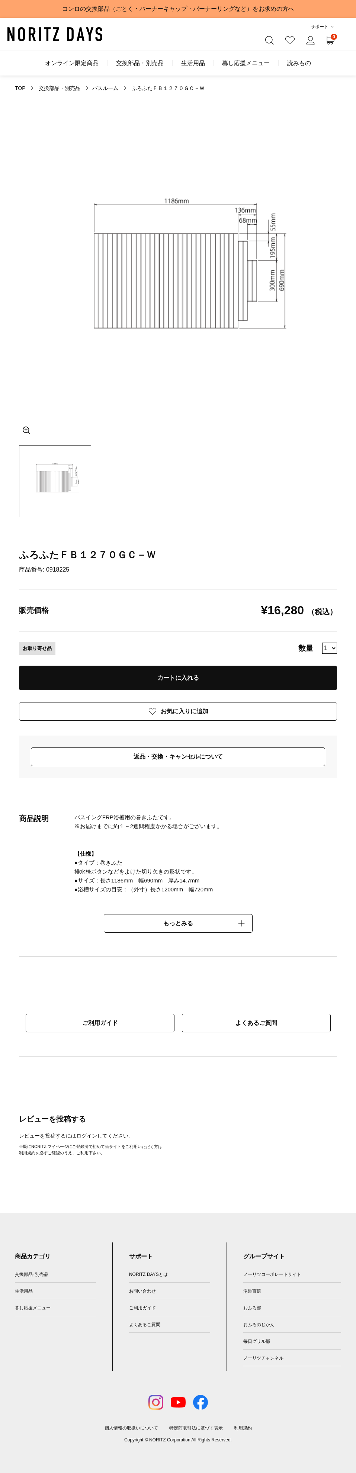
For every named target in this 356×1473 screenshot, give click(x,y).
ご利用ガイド (100, 1023)
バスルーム (105, 88)
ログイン (86, 1136)
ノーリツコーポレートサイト (272, 1274)
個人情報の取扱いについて (131, 1428)
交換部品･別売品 (31, 1274)
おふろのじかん (259, 1324)
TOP (20, 88)
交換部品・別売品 (140, 63)
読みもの (299, 63)
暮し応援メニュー (246, 63)
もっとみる (178, 923)
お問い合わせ (142, 1291)
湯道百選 (252, 1291)
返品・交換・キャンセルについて (178, 756)
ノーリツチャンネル (263, 1358)
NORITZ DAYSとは (148, 1274)
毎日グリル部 (256, 1341)
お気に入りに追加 (184, 711)
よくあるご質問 (256, 1023)
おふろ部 (252, 1307)
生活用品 (193, 63)
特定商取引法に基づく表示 (196, 1428)
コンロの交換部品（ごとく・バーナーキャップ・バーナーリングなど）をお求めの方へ (178, 9)
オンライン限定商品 (72, 63)
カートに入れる (178, 678)
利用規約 (27, 1153)
